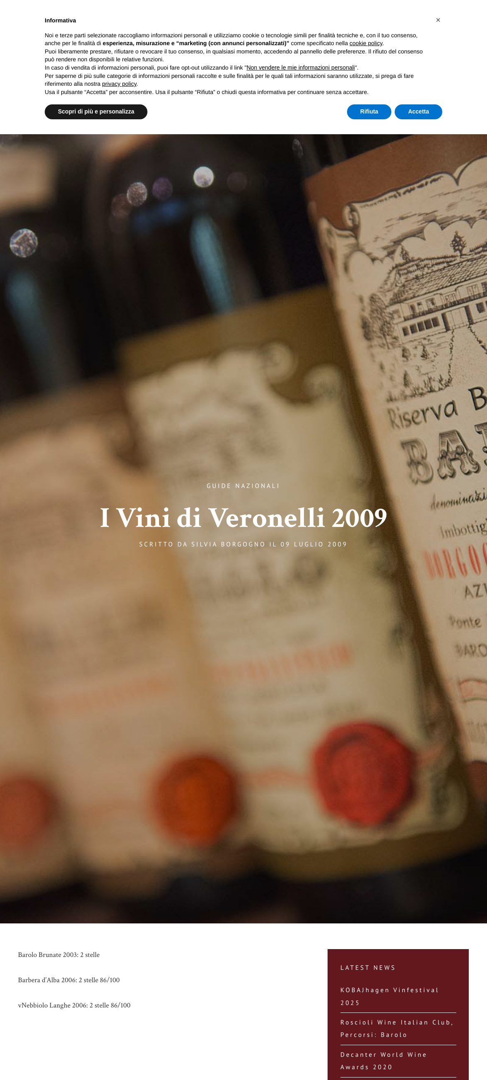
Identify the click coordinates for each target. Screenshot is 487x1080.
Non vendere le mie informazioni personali (300, 67)
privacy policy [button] (119, 83)
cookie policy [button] (366, 43)
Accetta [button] (418, 111)
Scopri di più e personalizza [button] (96, 111)
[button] (438, 20)
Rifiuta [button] (369, 111)
